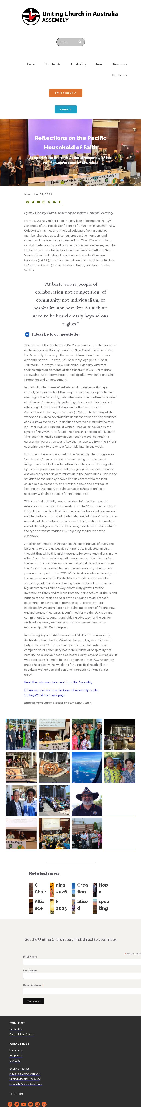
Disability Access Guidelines (26, 1083)
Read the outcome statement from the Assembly (58, 682)
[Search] (80, 42)
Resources (120, 64)
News (99, 64)
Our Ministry (78, 64)
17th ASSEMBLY (66, 92)
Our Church (52, 64)
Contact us (119, 75)
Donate (65, 109)
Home (31, 64)
